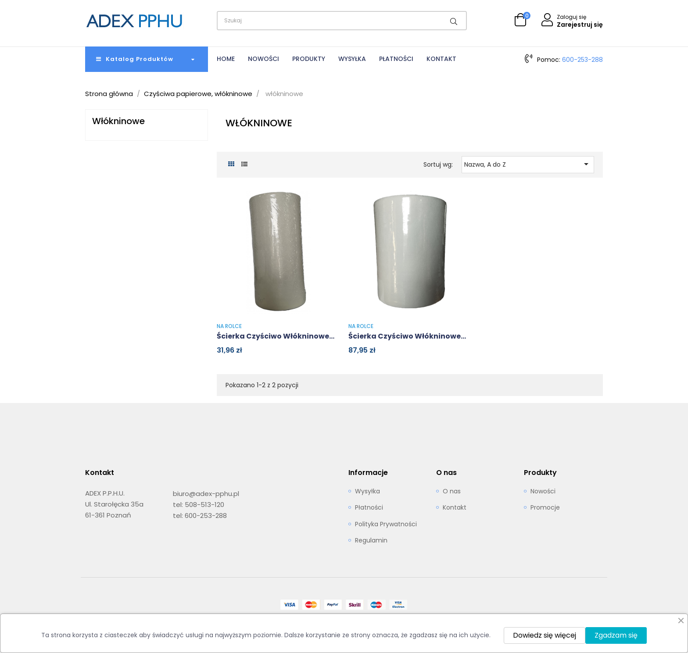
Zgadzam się (616, 635)
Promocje (545, 508)
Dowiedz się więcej (544, 635)
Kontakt (454, 508)
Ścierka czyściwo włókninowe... (275, 336)
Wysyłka (367, 492)
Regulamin (371, 541)
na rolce (229, 326)
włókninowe (118, 121)
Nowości (542, 492)
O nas (452, 492)
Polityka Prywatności (386, 524)
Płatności (369, 508)
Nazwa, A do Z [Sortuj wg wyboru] (528, 164)
